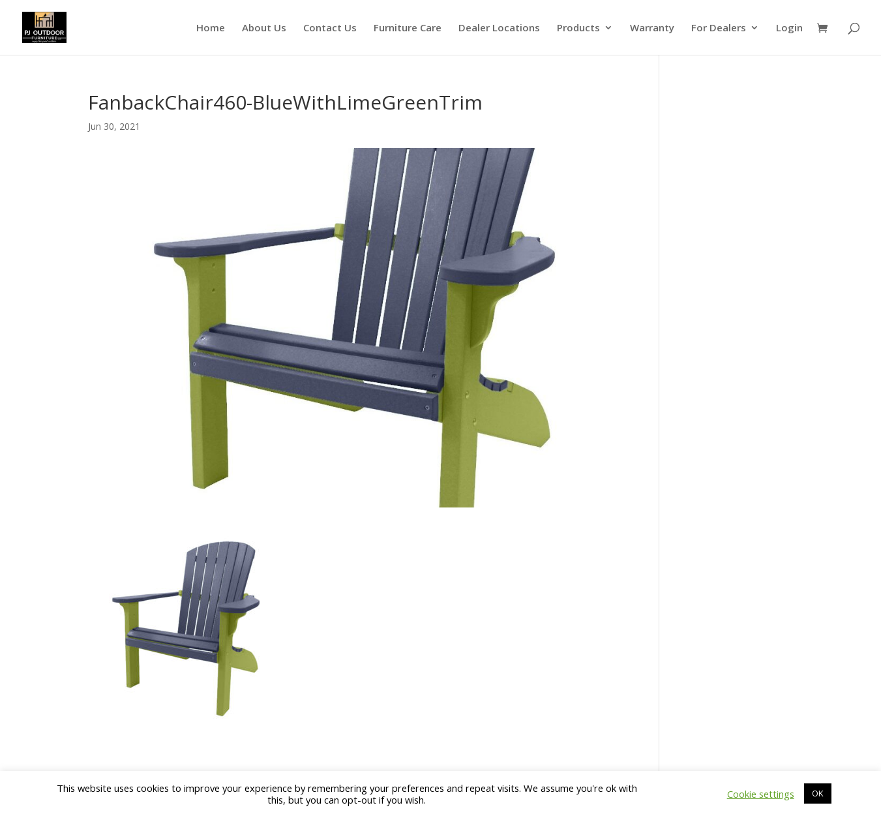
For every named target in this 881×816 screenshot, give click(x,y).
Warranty (652, 28)
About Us (264, 28)
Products (578, 28)
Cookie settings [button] (760, 794)
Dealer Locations (499, 28)
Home (210, 28)
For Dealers (718, 28)
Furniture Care (407, 28)
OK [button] (818, 793)
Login (789, 28)
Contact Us (330, 28)
